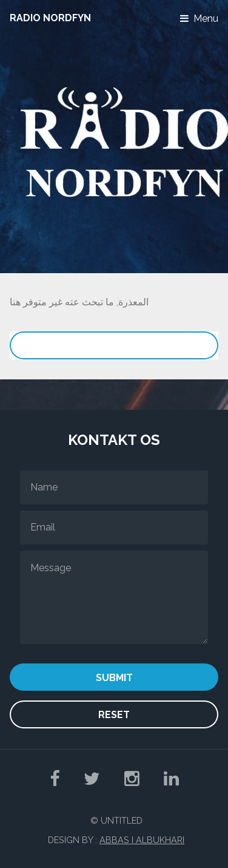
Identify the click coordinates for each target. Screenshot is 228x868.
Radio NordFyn (50, 18)
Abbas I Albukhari (141, 840)
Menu (205, 18)
